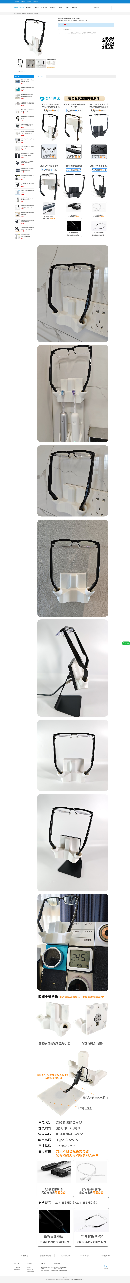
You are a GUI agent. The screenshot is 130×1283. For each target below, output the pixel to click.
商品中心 (19, 13)
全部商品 (28, 7)
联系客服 (126, 643)
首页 (15, 13)
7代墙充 (67, 7)
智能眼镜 (36, 13)
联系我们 (74, 7)
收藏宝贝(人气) (21, 71)
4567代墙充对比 (85, 1256)
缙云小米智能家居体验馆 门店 (47, 1270)
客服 (105, 1266)
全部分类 (29, 1)
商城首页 (17, 1)
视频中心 (59, 7)
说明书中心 (23, 1)
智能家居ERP (105, 1256)
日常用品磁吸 (30, 13)
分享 (32, 71)
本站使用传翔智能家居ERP (78, 1279)
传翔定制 (24, 13)
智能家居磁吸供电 (44, 1256)
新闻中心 (52, 7)
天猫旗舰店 (35, 1)
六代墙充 (36, 7)
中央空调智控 (17, 1269)
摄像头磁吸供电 (64, 1256)
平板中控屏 (44, 7)
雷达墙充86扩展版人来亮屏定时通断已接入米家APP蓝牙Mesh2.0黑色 (27, 207)
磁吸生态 (24, 1256)
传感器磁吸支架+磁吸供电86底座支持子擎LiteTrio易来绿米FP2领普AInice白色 (27, 104)
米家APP (29, 1267)
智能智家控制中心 (31, 1271)
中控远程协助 (17, 1267)
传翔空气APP (30, 1269)
